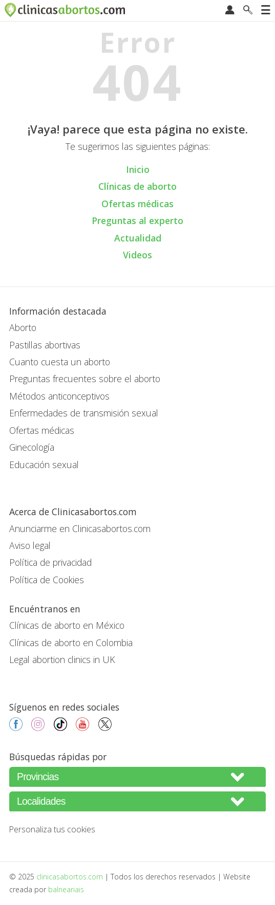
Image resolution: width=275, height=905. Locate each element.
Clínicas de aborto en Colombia (71, 642)
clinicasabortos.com (69, 876)
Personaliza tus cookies (52, 829)
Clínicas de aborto (137, 186)
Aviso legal (30, 545)
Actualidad (137, 238)
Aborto (22, 327)
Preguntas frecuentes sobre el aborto (84, 378)
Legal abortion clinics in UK (62, 659)
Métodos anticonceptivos (59, 396)
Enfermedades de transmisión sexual (83, 413)
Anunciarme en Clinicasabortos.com (80, 528)
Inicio (138, 169)
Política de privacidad (50, 562)
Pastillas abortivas (44, 345)
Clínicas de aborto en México (66, 625)
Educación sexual (44, 464)
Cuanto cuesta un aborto (59, 362)
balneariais (66, 889)
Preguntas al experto (137, 220)
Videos (137, 255)
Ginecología (31, 447)
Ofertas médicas (137, 203)
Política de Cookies (46, 579)
